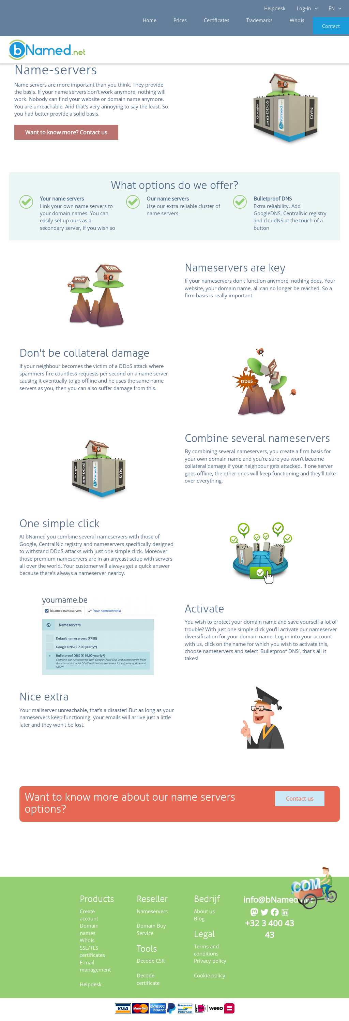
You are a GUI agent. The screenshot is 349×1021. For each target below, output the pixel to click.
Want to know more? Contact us (66, 134)
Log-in (306, 8)
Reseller (27, 51)
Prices (173, 30)
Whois (274, 30)
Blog (199, 920)
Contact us (300, 801)
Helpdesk (275, 8)
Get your (324, 52)
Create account (89, 917)
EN (334, 8)
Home (148, 30)
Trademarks (242, 30)
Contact (321, 30)
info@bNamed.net (278, 901)
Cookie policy (209, 977)
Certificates (204, 30)
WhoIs (87, 942)
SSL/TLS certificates (92, 953)
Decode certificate (148, 981)
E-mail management (95, 968)
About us (204, 913)
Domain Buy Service (151, 931)
